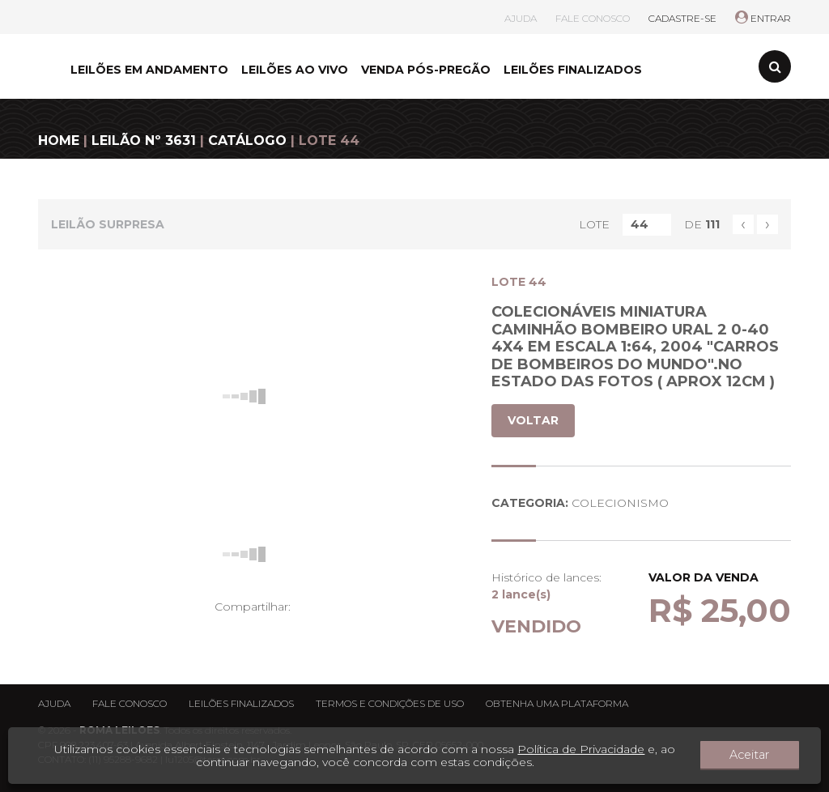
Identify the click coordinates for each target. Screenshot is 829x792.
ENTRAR (763, 18)
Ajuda (54, 703)
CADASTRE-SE (682, 18)
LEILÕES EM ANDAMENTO (149, 69)
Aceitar (765, 755)
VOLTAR (533, 420)
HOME (58, 140)
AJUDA (520, 18)
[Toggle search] (775, 66)
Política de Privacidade (596, 749)
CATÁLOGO (247, 140)
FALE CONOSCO (592, 18)
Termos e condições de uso (390, 703)
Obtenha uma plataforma (557, 703)
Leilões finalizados (241, 703)
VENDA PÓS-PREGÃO (426, 69)
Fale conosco (129, 703)
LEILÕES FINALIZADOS (573, 69)
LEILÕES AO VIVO (294, 69)
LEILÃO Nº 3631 (143, 140)
